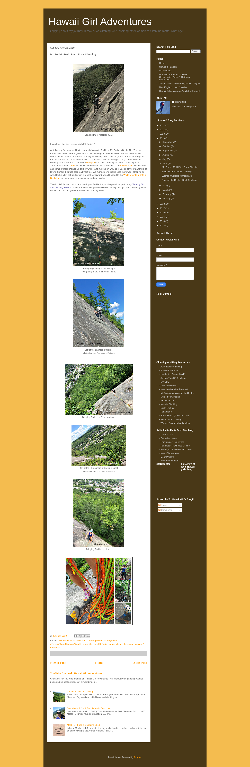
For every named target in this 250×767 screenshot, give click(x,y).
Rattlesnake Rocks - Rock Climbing (179, 180)
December (168, 142)
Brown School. (126, 165)
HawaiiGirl (180, 102)
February (167, 194)
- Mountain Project (168, 385)
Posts (162, 505)
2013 (162, 225)
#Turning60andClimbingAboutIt (65, 644)
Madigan (90, 162)
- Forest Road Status (169, 370)
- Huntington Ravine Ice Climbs (174, 445)
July (165, 159)
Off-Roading (165, 70)
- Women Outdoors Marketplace (174, 423)
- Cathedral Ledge (168, 438)
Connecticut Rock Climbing (80, 691)
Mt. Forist (103, 644)
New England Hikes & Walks (173, 87)
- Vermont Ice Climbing (170, 419)
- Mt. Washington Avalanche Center (176, 393)
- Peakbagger (165, 411)
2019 (162, 138)
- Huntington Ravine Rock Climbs (175, 449)
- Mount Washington (169, 453)
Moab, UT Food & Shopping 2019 (83, 725)
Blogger (138, 757)
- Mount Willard (166, 457)
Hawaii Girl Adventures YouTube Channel (179, 91)
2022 (162, 125)
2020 (162, 134)
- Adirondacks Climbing (170, 366)
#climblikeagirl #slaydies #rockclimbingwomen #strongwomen (88, 640)
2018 (162, 204)
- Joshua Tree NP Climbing (172, 378)
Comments (165, 510)
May (165, 185)
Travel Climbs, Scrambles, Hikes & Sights (179, 83)
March (166, 190)
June (165, 163)
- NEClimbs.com (167, 400)
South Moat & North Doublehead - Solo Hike (88, 708)
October (167, 146)
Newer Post (58, 663)
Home (99, 663)
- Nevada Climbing (168, 404)
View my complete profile (184, 106)
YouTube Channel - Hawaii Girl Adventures (76, 673)
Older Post (139, 663)
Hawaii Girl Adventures (100, 21)
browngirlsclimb (89, 644)
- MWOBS (164, 382)
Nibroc (71, 165)
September (168, 150)
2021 (162, 129)
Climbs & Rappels (168, 67)
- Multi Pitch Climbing (169, 396)
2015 (162, 217)
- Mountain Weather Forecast (173, 389)
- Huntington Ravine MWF (172, 374)
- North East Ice (166, 408)
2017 (162, 208)
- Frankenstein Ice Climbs (171, 442)
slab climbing (115, 644)
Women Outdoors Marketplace (177, 176)
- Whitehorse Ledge (168, 460)
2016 (162, 212)
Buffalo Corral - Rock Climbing (177, 171)
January (167, 198)
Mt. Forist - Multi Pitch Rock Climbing (180, 167)
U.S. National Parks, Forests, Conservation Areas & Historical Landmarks (174, 77)
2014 (162, 221)
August (166, 155)
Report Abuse (164, 233)
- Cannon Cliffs (166, 434)
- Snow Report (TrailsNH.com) (174, 415)
